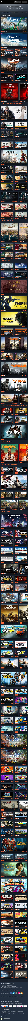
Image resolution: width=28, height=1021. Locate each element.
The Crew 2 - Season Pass (8, 670)
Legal (1, 1016)
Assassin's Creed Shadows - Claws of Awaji (12, 103)
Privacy (7, 1016)
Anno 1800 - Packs (6, 260)
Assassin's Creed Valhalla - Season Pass (11, 139)
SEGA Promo (15, 13)
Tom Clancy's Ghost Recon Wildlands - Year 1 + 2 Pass (14, 405)
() (16, 1)
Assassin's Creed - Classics (8, 220)
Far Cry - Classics (6, 511)
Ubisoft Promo (6, 13)
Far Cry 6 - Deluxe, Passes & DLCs (9, 464)
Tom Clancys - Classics (7, 441)
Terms (4, 1016)
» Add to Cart (24, 31)
